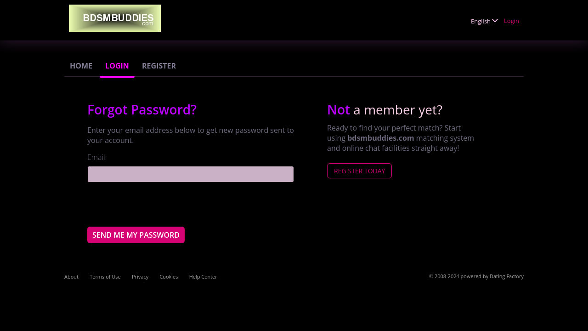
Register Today (359, 170)
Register (159, 66)
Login (511, 21)
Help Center (203, 276)
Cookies (168, 276)
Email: (97, 157)
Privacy (140, 276)
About (71, 276)
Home (81, 66)
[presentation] (157, 204)
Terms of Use (105, 276)
